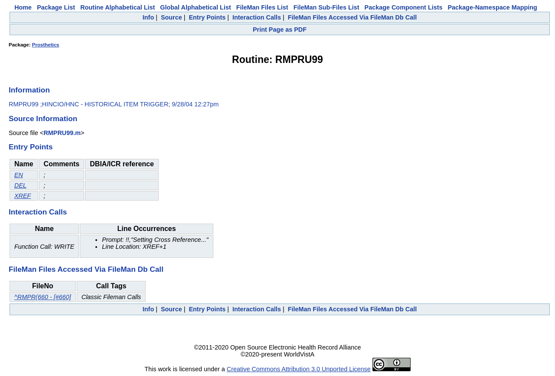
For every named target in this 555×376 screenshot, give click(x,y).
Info (148, 17)
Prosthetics (45, 44)
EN (18, 175)
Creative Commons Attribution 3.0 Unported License (299, 369)
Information (29, 90)
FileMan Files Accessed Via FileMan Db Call (352, 17)
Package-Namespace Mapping (492, 7)
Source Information (43, 118)
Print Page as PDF (280, 29)
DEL (20, 185)
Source (171, 17)
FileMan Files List (262, 7)
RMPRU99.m (62, 132)
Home (23, 7)
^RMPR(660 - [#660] (42, 297)
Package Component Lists (404, 7)
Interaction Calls (256, 17)
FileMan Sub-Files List (326, 7)
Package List (56, 7)
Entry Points (207, 17)
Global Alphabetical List (195, 7)
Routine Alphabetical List (117, 7)
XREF (22, 195)
